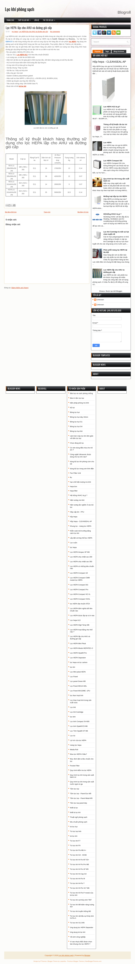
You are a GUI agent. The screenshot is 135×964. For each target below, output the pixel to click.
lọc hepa (15, 32)
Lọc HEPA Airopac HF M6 (80, 552)
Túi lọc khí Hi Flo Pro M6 (79, 864)
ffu (71, 477)
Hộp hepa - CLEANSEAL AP (109, 61)
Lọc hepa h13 (75, 620)
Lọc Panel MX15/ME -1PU (80, 691)
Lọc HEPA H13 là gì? (111, 107)
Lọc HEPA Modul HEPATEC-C (81, 648)
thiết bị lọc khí (75, 812)
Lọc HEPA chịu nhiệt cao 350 (81, 562)
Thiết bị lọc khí (25, 19)
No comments (55, 32)
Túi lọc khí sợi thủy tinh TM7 (81, 900)
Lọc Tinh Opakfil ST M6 (79, 731)
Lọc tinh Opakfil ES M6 (79, 726)
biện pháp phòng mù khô (79, 403)
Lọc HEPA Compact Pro (79, 590)
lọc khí (72, 667)
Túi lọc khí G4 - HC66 (78, 855)
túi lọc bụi (73, 827)
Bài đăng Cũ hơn (83, 212)
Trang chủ (10, 20)
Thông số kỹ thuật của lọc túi (115, 124)
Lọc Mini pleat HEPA (78, 672)
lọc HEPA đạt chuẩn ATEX (80, 604)
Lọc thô (73, 707)
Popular (98, 51)
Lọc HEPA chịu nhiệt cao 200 (81, 557)
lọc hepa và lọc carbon (78, 662)
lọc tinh (73, 717)
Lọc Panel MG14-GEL (78, 686)
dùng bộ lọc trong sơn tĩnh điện (82, 469)
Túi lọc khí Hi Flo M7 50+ (79, 860)
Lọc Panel (74, 677)
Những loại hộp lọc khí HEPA (115, 196)
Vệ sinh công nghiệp (77, 937)
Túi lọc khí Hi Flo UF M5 (79, 869)
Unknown (100, 300)
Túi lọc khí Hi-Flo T (77, 883)
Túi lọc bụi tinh (75, 831)
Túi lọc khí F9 (75, 846)
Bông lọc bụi (75, 412)
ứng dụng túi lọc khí (77, 932)
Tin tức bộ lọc (50, 19)
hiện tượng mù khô (77, 500)
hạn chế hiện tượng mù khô (80, 482)
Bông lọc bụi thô (76, 431)
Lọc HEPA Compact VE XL (80, 594)
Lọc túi (72, 736)
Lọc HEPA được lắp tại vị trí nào (82, 615)
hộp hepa (73, 517)
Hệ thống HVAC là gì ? (112, 214)
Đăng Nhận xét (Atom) (19, 288)
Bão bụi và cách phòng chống (81, 393)
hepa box (73, 486)
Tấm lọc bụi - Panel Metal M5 (81, 798)
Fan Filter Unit (75, 473)
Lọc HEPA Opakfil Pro (78, 653)
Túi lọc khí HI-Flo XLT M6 (79, 888)
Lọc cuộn (73, 543)
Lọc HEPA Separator (78, 658)
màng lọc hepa (75, 745)
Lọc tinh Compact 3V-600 (79, 721)
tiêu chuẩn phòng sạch (78, 822)
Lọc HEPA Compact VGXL (80, 599)
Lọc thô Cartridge (76, 712)
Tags (107, 51)
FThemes (43, 961)
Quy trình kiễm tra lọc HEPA (80, 770)
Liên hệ (36, 20)
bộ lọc (72, 408)
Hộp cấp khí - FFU (77, 512)
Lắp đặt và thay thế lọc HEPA (81, 538)
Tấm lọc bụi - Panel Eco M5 (80, 794)
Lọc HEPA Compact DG (112, 161)
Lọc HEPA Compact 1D (79, 573)
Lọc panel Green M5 (78, 681)
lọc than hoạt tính (76, 695)
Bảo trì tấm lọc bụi (77, 398)
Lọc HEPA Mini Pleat (78, 643)
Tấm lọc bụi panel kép (78, 803)
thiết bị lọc (74, 808)
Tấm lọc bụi (74, 789)
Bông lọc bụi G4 (76, 426)
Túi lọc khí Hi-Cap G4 (78, 874)
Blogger (119, 291)
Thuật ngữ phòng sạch (78, 817)
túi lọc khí (73, 836)
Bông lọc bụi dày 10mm (79, 417)
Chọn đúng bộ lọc (77, 443)
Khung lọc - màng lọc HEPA (80, 526)
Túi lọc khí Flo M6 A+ (78, 850)
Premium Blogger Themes (75, 961)
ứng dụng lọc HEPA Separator (81, 927)
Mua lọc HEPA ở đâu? (78, 754)
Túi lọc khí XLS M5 (77, 923)
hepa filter (74, 491)
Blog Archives (119, 51)
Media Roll (74, 750)
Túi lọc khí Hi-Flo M (77, 879)
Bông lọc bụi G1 (76, 422)
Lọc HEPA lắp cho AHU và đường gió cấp (29, 27)
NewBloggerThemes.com (93, 961)
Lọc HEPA (107, 142)
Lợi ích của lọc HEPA (78, 740)
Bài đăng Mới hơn (10, 212)
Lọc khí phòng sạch (19, 9)
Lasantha (63, 961)
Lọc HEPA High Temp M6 (79, 625)
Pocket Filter (74, 766)
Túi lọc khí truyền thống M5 (80, 911)
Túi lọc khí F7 (75, 841)
